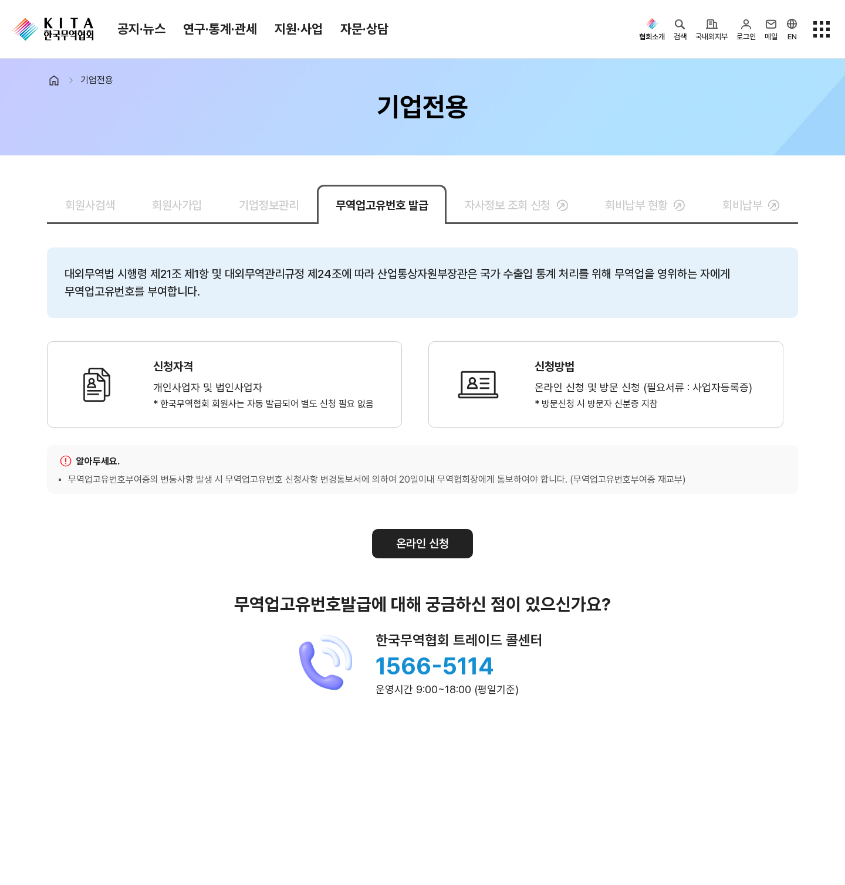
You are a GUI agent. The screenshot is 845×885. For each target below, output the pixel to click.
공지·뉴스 (141, 28)
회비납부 (751, 205)
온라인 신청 (422, 544)
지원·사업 (299, 28)
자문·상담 (364, 28)
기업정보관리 (269, 205)
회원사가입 (177, 205)
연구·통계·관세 (220, 28)
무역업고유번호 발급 (382, 205)
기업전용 (96, 80)
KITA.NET (53, 29)
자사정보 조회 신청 (516, 205)
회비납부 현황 (645, 205)
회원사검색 (90, 205)
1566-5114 (435, 666)
